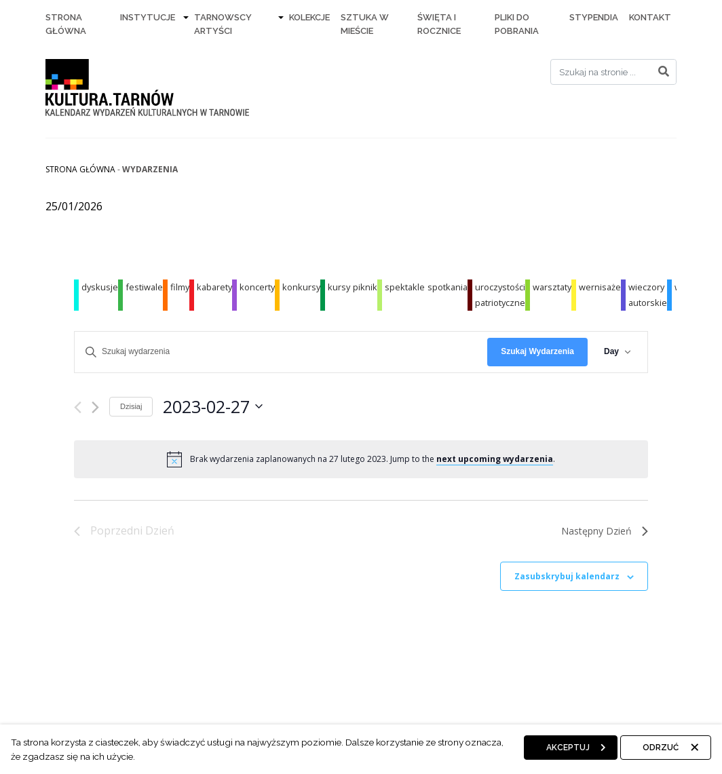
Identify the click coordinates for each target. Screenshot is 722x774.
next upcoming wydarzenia (494, 459)
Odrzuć (661, 747)
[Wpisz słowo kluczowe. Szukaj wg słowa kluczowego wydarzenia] (281, 352)
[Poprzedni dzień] (77, 407)
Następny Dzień (604, 530)
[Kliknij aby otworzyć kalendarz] (213, 407)
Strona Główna (65, 24)
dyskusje (99, 287)
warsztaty (552, 287)
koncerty (257, 287)
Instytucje (147, 17)
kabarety (214, 287)
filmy (179, 287)
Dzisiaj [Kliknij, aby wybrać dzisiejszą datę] (131, 406)
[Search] (613, 72)
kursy (339, 287)
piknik (365, 287)
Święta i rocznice (439, 24)
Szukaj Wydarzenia (537, 351)
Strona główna (80, 169)
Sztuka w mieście (365, 24)
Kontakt (650, 17)
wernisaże (600, 287)
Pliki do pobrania (517, 24)
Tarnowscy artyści (223, 24)
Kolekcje (309, 17)
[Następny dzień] (95, 407)
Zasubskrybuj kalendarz (567, 576)
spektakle (405, 287)
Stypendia (593, 17)
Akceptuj (568, 747)
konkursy (301, 287)
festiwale (144, 287)
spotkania (448, 287)
